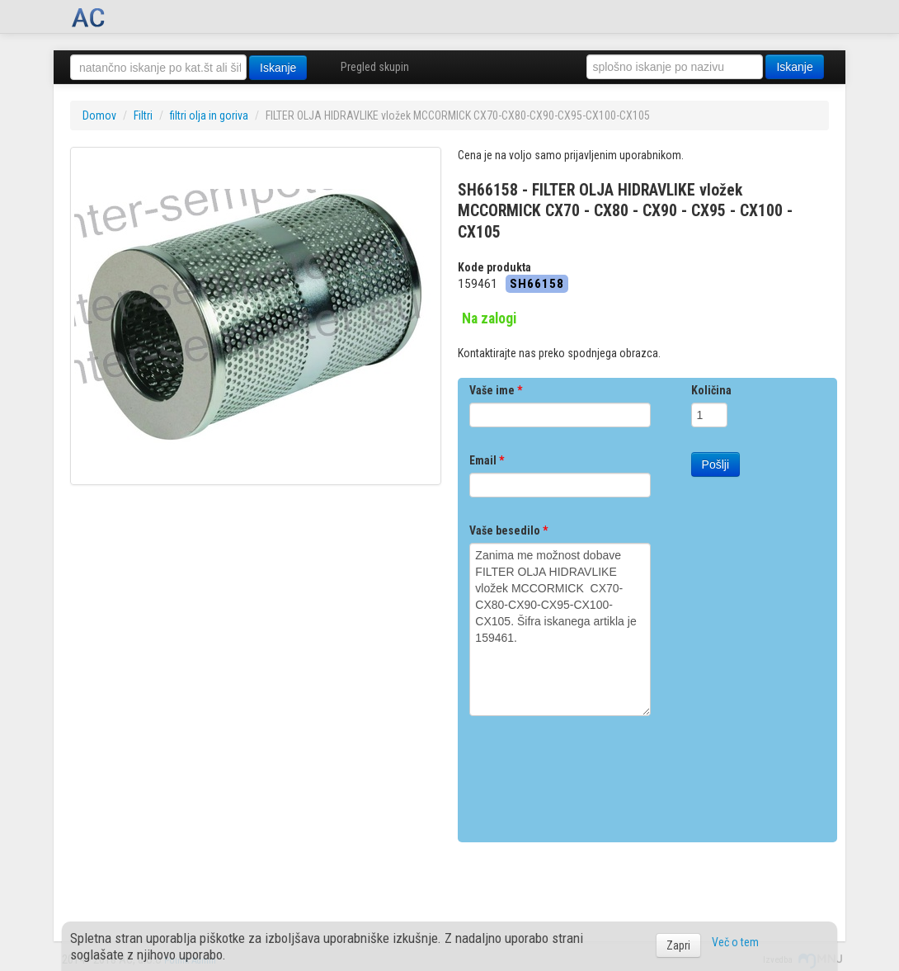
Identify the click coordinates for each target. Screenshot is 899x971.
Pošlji (715, 464)
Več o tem (735, 942)
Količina (711, 390)
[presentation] (594, 773)
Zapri (678, 945)
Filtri (143, 115)
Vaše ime (495, 390)
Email (486, 460)
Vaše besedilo (508, 530)
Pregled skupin (375, 66)
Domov (99, 115)
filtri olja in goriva (209, 115)
